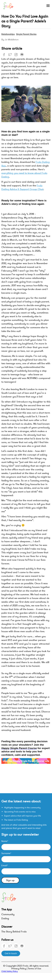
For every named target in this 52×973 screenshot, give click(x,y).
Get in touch (11, 953)
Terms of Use (34, 968)
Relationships (8, 34)
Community (7, 914)
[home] (9, 5)
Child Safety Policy (9, 971)
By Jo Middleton (10, 39)
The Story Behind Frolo (14, 931)
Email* (4, 865)
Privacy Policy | (19, 968)
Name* (4, 841)
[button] (47, 6)
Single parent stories (26, 34)
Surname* (6, 853)
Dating (5, 918)
